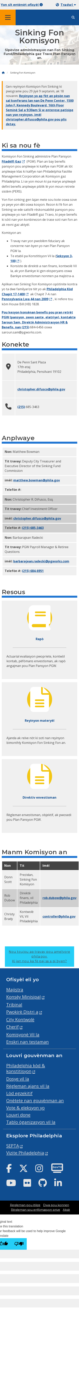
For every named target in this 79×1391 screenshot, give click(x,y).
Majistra (14, 989)
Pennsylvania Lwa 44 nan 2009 (25, 299)
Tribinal (14, 1005)
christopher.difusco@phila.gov (41, 389)
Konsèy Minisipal (23, 997)
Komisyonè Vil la (22, 1035)
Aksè (66, 1210)
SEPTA (12, 1146)
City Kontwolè (20, 1019)
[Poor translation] (19, 1244)
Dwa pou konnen (56, 1205)
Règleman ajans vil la (27, 1086)
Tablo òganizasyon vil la (30, 1122)
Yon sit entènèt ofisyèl (22, 5)
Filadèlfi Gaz (11, 161)
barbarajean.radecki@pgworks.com (41, 561)
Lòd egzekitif (19, 1093)
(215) (25, 327)
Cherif (12, 1027)
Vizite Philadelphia (25, 1153)
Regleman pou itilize (25, 1205)
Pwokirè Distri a (22, 1012)
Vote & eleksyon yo (25, 1108)
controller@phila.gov (59, 916)
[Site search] (73, 17)
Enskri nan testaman (27, 1042)
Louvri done (18, 1115)
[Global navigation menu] (8, 17)
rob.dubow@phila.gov (59, 898)
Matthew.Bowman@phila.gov (36, 480)
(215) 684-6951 (33, 571)
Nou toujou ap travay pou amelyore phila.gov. (39, 956)
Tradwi (68, 5)
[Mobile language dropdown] (66, 5)
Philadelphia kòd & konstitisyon (25, 1068)
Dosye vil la (17, 1079)
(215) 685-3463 (33, 528)
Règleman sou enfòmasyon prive (35, 1210)
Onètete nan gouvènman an (35, 1100)
